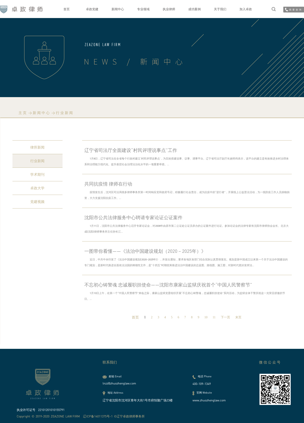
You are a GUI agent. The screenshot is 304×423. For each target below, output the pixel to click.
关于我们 (220, 9)
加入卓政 (245, 9)
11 (214, 317)
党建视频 (37, 201)
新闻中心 (117, 9)
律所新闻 (37, 147)
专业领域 (143, 9)
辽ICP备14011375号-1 (98, 416)
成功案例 (194, 9)
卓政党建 (92, 9)
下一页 (225, 317)
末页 (238, 317)
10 (205, 317)
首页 (66, 9)
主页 (22, 112)
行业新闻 (65, 112)
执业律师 (169, 9)
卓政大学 (37, 188)
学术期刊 (37, 174)
